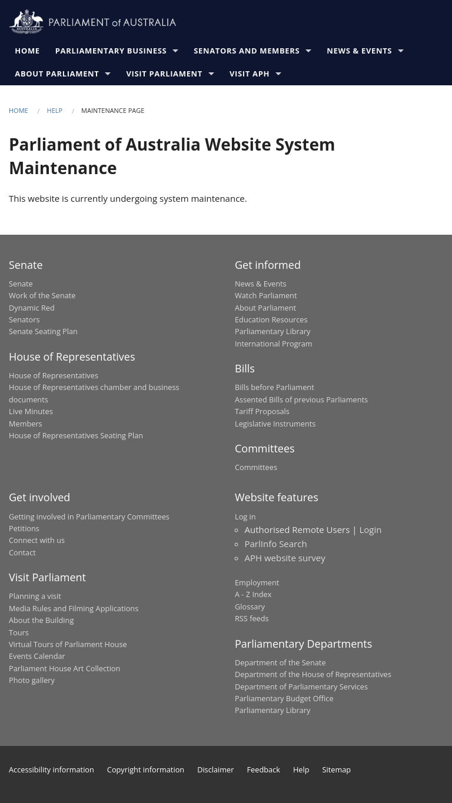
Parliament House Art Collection (64, 668)
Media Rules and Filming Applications (73, 608)
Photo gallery (32, 680)
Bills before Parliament (274, 387)
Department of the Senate (280, 662)
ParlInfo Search (276, 543)
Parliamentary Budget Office (284, 698)
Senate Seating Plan (43, 331)
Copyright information (145, 769)
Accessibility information (51, 769)
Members (25, 423)
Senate (21, 283)
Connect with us (37, 540)
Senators (24, 319)
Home (28, 50)
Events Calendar (37, 656)
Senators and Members (248, 50)
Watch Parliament (266, 295)
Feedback (263, 769)
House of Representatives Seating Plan (76, 435)
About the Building (41, 620)
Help (55, 110)
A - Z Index (253, 594)
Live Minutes (31, 411)
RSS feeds (252, 618)
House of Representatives (53, 375)
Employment (257, 582)
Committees (256, 467)
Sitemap (337, 769)
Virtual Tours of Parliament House (68, 644)
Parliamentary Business (112, 50)
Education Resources (271, 319)
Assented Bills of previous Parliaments (301, 399)
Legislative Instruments (275, 423)
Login (370, 529)
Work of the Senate (42, 295)
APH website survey (285, 558)
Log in (245, 516)
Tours (19, 632)
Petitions (24, 528)
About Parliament (58, 73)
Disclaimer (215, 769)
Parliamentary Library (272, 331)
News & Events (361, 50)
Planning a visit (35, 596)
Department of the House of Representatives (313, 674)
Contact (22, 552)
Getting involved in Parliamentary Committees (89, 516)
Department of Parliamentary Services (301, 686)
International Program (274, 343)
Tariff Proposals (262, 411)
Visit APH (251, 73)
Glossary (250, 606)
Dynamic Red (32, 307)
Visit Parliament (166, 73)
